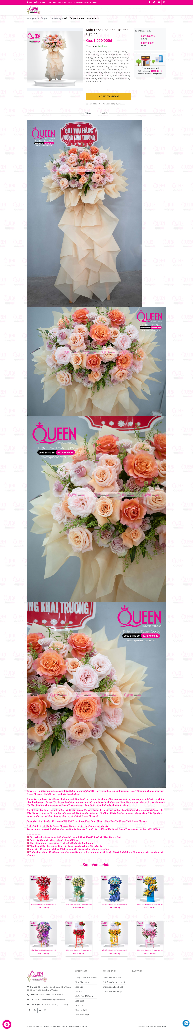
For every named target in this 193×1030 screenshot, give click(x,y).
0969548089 (80, 2)
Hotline (150, 37)
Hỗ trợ (150, 44)
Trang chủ (32, 18)
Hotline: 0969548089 (108, 96)
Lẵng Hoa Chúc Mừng (50, 18)
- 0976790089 (91, 2)
